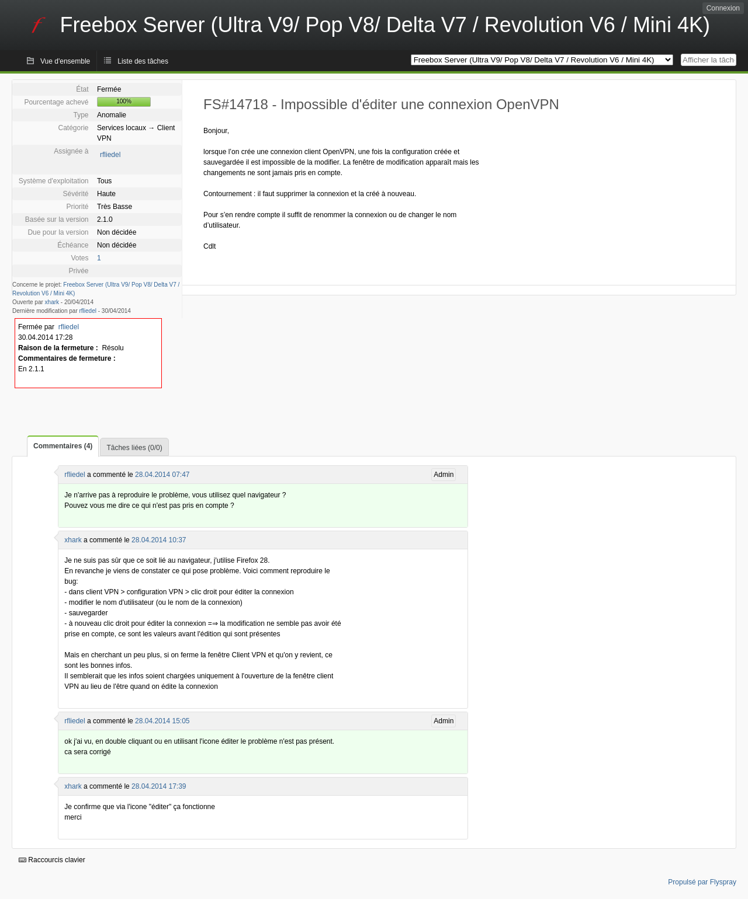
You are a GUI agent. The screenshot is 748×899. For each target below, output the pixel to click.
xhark (52, 302)
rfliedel (110, 155)
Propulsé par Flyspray (702, 882)
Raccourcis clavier (52, 860)
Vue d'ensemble (65, 61)
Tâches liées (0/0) (134, 448)
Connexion (723, 8)
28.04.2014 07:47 (162, 475)
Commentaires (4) (62, 446)
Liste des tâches (142, 61)
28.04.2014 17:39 (158, 786)
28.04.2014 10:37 (158, 540)
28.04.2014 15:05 (162, 721)
